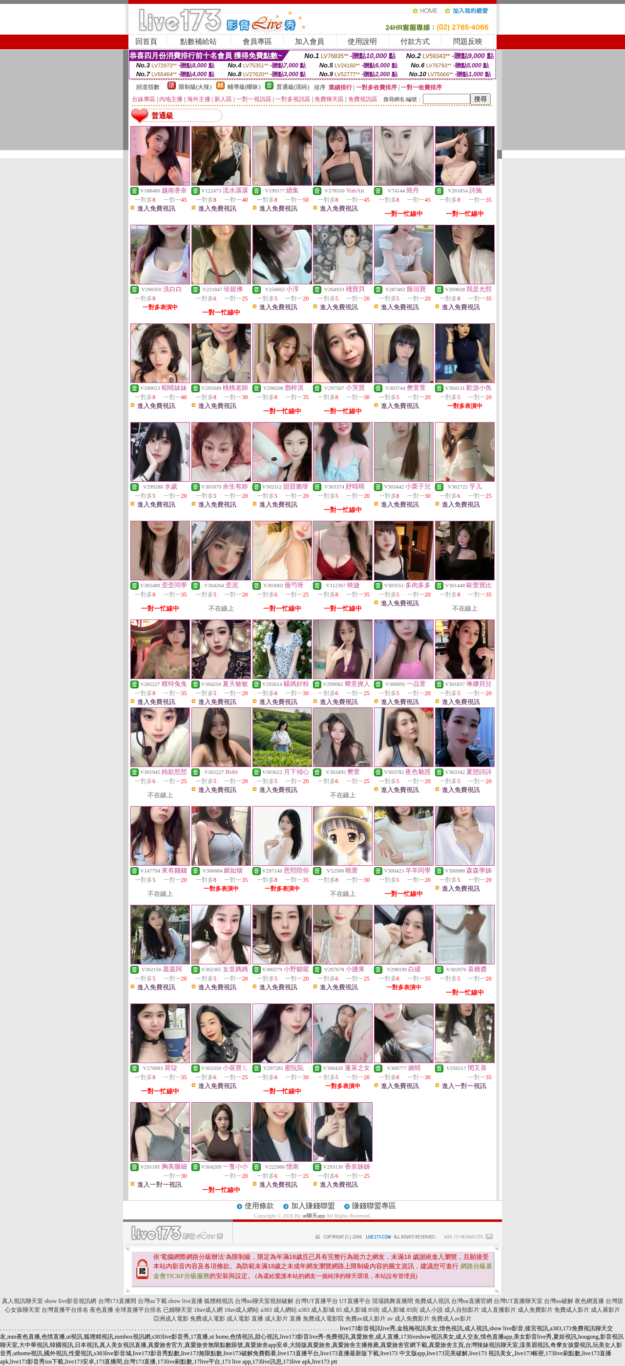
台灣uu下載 (152, 1301)
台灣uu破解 (558, 1301)
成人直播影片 (498, 1309)
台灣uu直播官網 (471, 1301)
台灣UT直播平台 (316, 1301)
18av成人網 (208, 1309)
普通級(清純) (293, 87)
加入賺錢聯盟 (313, 1206)
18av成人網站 (241, 1309)
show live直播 (185, 1301)
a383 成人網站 (279, 1309)
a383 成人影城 (316, 1309)
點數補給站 (198, 41)
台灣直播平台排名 (65, 1309)
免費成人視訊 (432, 1301)
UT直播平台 (355, 1301)
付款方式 (415, 41)
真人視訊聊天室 (22, 1301)
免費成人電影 (207, 1318)
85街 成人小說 (424, 1309)
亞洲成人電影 (170, 1318)
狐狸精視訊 (218, 1301)
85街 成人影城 (386, 1309)
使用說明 (362, 41)
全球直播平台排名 (138, 1309)
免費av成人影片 (365, 1318)
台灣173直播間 (117, 1301)
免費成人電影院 (323, 1318)
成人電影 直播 (245, 1318)
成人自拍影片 (461, 1309)
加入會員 (309, 41)
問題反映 (467, 41)
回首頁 (146, 41)
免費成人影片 (571, 1309)
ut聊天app (313, 1215)
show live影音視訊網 (70, 1301)
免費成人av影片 (451, 1318)
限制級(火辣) (195, 87)
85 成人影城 (351, 1309)
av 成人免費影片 (408, 1318)
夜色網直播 (589, 1301)
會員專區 (257, 41)
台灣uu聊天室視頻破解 (264, 1301)
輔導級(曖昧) (244, 87)
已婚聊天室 (177, 1309)
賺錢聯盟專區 (374, 1206)
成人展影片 (605, 1309)
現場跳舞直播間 (392, 1301)
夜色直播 (101, 1309)
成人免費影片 (535, 1309)
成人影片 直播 (283, 1318)
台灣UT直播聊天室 (518, 1301)
